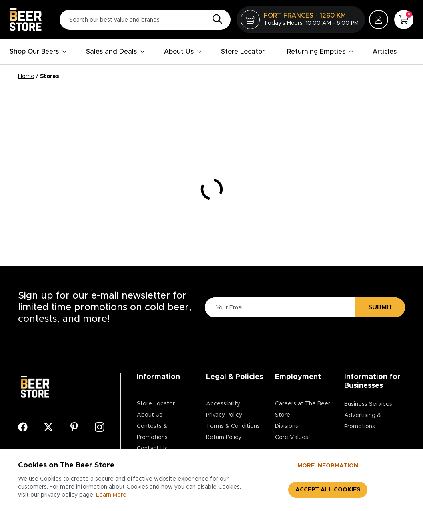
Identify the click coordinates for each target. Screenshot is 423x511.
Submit (380, 307)
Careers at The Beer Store (302, 409)
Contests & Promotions (152, 431)
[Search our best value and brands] (145, 20)
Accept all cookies (327, 490)
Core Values (291, 437)
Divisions (286, 426)
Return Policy (223, 437)
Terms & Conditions (233, 426)
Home (26, 76)
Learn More (111, 495)
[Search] (215, 19)
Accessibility (223, 404)
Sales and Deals (115, 51)
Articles (385, 51)
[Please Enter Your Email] (279, 307)
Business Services (368, 404)
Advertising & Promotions (362, 421)
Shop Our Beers (38, 51)
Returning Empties (320, 51)
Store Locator (243, 51)
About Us (183, 51)
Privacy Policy (224, 415)
